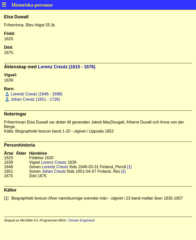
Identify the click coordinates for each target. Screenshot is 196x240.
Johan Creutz (54, 171)
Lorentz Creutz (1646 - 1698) (36, 94)
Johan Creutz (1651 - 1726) (35, 99)
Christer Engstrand (81, 220)
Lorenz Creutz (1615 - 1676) (66, 66)
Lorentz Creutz (55, 167)
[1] (129, 167)
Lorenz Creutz (53, 162)
